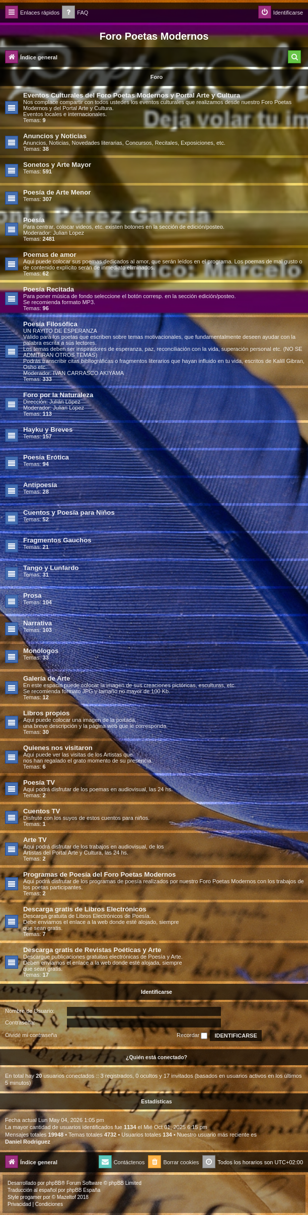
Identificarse (156, 992)
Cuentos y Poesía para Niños (69, 512)
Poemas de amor (49, 254)
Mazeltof (66, 1197)
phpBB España (83, 1190)
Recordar (192, 1035)
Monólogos (40, 651)
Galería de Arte (46, 678)
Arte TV (35, 840)
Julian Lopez (68, 233)
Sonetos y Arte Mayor (57, 164)
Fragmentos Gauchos (57, 540)
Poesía (34, 220)
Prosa (32, 595)
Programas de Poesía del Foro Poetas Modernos (99, 874)
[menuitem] (75, 13)
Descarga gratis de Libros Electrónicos (84, 909)
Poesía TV (39, 782)
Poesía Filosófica (50, 324)
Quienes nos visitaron (58, 748)
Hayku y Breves (47, 429)
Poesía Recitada (48, 289)
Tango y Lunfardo (51, 568)
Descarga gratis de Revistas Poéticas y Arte (92, 950)
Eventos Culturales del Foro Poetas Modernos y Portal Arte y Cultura (131, 95)
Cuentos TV (41, 811)
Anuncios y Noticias (55, 136)
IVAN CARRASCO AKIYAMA (88, 373)
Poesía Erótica (46, 457)
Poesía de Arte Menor (57, 192)
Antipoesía (40, 485)
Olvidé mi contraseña (31, 1035)
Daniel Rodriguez (27, 1142)
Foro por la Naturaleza (58, 395)
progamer (31, 1197)
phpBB (53, 1183)
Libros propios (46, 713)
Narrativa (37, 623)
